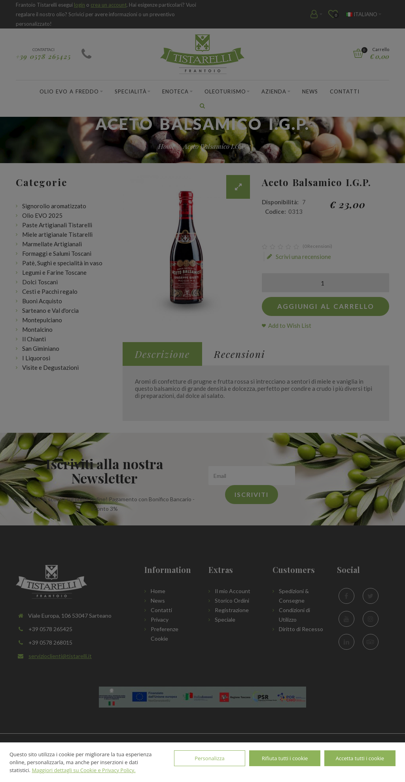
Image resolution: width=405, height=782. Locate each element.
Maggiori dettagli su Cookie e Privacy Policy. (83, 770)
